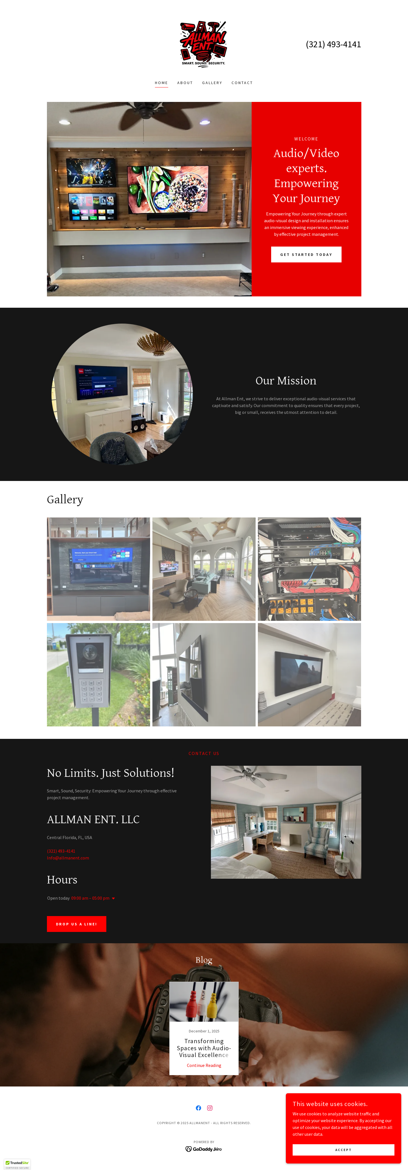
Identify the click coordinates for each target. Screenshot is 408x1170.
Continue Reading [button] (204, 1065)
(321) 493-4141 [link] (333, 44)
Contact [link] (242, 82)
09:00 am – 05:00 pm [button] (90, 898)
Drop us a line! (77, 924)
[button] (112, 898)
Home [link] (161, 82)
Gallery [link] (212, 82)
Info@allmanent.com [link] (68, 858)
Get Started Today (306, 254)
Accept (344, 1150)
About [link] (185, 82)
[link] (204, 43)
